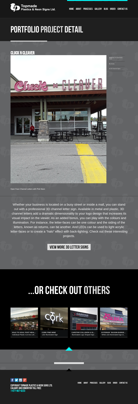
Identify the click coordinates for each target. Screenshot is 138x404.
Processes (88, 8)
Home (71, 8)
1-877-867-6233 (18, 390)
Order (112, 8)
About (78, 8)
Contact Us (122, 8)
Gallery (98, 8)
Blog (106, 8)
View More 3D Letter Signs (69, 247)
